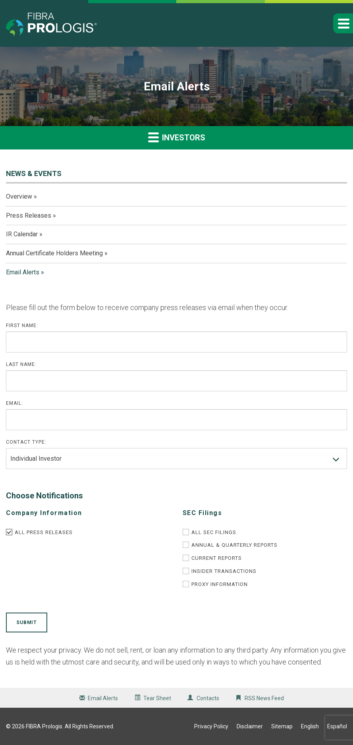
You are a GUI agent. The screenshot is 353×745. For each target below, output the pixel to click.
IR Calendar (22, 234)
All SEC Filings (213, 532)
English (310, 726)
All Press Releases (44, 532)
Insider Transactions (224, 571)
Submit (26, 622)
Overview (19, 196)
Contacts (208, 698)
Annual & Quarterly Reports (234, 545)
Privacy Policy (211, 726)
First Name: (22, 325)
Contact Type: (26, 442)
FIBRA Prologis (44, 726)
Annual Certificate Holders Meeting (54, 253)
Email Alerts (22, 272)
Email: (14, 403)
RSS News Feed (264, 698)
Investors (176, 137)
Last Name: (21, 364)
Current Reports (216, 558)
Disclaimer (250, 726)
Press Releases (28, 215)
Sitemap (282, 726)
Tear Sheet (157, 698)
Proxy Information (219, 584)
